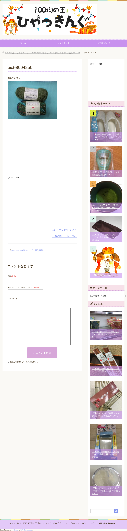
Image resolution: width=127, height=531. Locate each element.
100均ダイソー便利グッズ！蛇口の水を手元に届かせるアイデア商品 (106, 454)
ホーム (23, 43)
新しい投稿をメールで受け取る (24, 362)
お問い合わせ (104, 43)
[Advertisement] (42, 148)
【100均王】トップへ (64, 236)
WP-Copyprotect (26, 530)
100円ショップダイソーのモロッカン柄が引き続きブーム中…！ (105, 334)
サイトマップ (63, 43)
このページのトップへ (64, 229)
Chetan (16, 530)
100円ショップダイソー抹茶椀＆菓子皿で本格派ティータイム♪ (106, 207)
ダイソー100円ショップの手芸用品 (27, 250)
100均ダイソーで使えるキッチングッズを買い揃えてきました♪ (106, 371)
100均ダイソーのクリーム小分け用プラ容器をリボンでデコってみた (106, 491)
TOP (42, 53)
